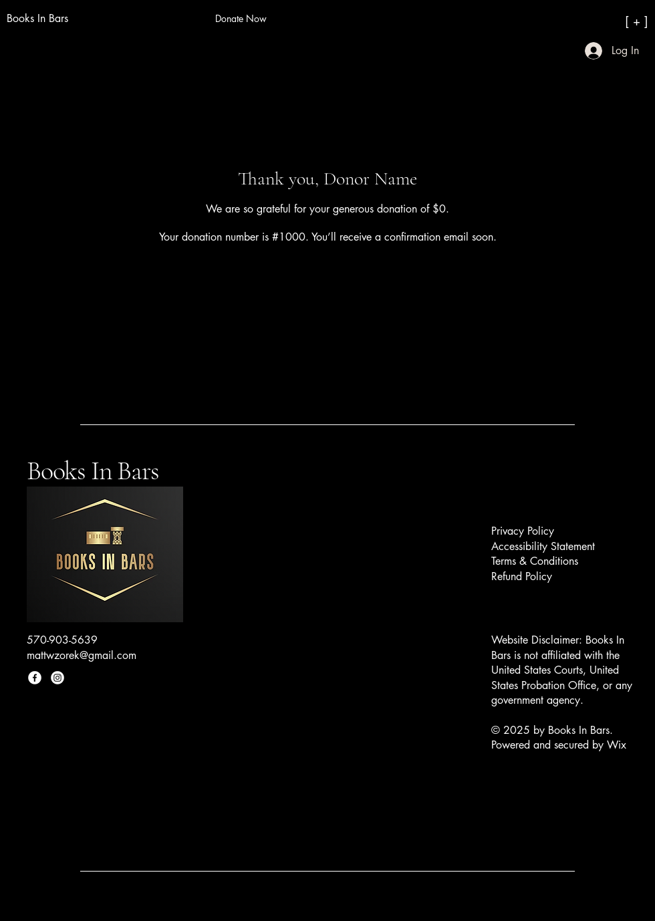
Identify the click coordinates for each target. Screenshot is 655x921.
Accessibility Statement (543, 546)
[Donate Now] (240, 18)
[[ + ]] (587, 20)
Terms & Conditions (534, 561)
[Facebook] (35, 678)
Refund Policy (521, 576)
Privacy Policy (522, 531)
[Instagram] (57, 678)
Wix (618, 745)
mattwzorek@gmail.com (81, 655)
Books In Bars (92, 470)
